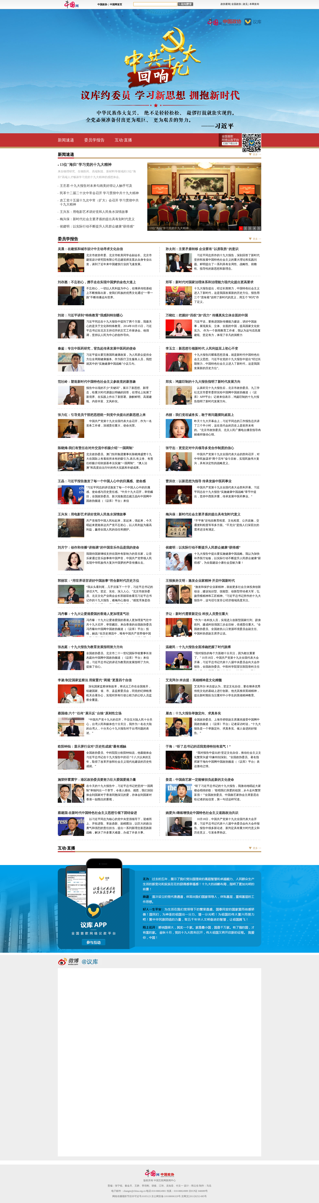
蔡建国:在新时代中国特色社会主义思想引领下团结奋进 (97, 813)
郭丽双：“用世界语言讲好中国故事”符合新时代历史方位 (98, 580)
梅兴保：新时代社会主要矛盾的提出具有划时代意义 (97, 219)
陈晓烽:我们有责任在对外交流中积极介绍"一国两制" (96, 448)
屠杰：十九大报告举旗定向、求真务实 (193, 713)
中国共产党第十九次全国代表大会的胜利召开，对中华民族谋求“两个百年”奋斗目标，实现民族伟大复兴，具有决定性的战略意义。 (227, 459)
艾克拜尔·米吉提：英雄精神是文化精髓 (194, 680)
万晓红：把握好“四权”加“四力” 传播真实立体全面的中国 (207, 315)
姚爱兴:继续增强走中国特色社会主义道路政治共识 (202, 813)
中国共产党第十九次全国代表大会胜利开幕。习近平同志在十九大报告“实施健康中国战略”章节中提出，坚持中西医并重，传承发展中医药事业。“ (227, 492)
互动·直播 (123, 140)
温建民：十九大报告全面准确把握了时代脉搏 (198, 647)
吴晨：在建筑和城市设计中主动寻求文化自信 (90, 249)
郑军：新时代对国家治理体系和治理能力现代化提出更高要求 (209, 282)
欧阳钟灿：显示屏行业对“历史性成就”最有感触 (92, 746)
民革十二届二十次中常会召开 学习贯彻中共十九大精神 (99, 193)
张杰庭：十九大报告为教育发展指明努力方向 (90, 647)
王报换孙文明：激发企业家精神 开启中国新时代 (200, 580)
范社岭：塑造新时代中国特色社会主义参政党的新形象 (97, 381)
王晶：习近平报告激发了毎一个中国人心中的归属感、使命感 (102, 481)
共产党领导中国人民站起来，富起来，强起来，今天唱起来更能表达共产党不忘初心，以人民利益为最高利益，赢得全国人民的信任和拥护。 (119, 525)
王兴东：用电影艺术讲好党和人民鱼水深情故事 (94, 211)
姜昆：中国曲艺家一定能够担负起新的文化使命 (200, 779)
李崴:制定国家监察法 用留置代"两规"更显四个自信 (95, 680)
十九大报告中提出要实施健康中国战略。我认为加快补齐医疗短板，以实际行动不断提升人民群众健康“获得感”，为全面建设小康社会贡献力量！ (227, 558)
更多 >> (257, 154)
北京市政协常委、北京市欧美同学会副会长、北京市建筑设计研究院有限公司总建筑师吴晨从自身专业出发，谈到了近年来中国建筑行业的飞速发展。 (119, 260)
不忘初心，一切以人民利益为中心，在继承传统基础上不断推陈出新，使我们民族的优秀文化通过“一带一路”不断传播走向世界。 (119, 293)
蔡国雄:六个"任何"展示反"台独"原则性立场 (89, 713)
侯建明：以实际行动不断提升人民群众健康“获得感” (97, 226)
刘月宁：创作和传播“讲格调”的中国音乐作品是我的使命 (98, 547)
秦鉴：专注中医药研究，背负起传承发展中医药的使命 (97, 348)
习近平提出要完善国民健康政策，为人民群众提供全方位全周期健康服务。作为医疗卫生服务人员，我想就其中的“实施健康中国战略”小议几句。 (119, 359)
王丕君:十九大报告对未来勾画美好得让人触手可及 (96, 185)
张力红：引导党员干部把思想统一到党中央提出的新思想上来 (102, 415)
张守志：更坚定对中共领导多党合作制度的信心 (200, 448)
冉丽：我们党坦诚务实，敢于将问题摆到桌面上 (200, 415)
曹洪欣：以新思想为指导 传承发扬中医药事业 (199, 481)
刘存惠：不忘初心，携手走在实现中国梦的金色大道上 (97, 282)
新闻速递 (66, 140)
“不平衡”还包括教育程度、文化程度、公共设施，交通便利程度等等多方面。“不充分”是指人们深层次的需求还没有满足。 (226, 525)
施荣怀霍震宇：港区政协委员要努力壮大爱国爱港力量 (97, 779)
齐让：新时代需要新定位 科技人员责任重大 (197, 614)
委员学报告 (94, 140)
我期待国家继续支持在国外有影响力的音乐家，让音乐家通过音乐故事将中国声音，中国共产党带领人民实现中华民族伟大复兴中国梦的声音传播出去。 (119, 558)
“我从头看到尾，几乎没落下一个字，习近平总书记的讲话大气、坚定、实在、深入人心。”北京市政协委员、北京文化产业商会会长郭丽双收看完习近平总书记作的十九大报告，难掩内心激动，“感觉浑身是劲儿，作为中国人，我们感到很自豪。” (119, 595)
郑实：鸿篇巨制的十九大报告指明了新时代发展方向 (203, 381)
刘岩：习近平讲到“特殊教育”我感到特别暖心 (90, 315)
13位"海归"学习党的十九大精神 (169, 228)
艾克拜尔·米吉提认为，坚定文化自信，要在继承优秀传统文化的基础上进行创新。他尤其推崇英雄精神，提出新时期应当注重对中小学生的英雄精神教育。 (227, 691)
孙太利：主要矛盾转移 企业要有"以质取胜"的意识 (202, 249)
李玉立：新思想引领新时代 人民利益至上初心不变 (202, 348)
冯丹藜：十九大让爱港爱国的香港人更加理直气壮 (93, 614)
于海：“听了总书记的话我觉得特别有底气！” (198, 746)
